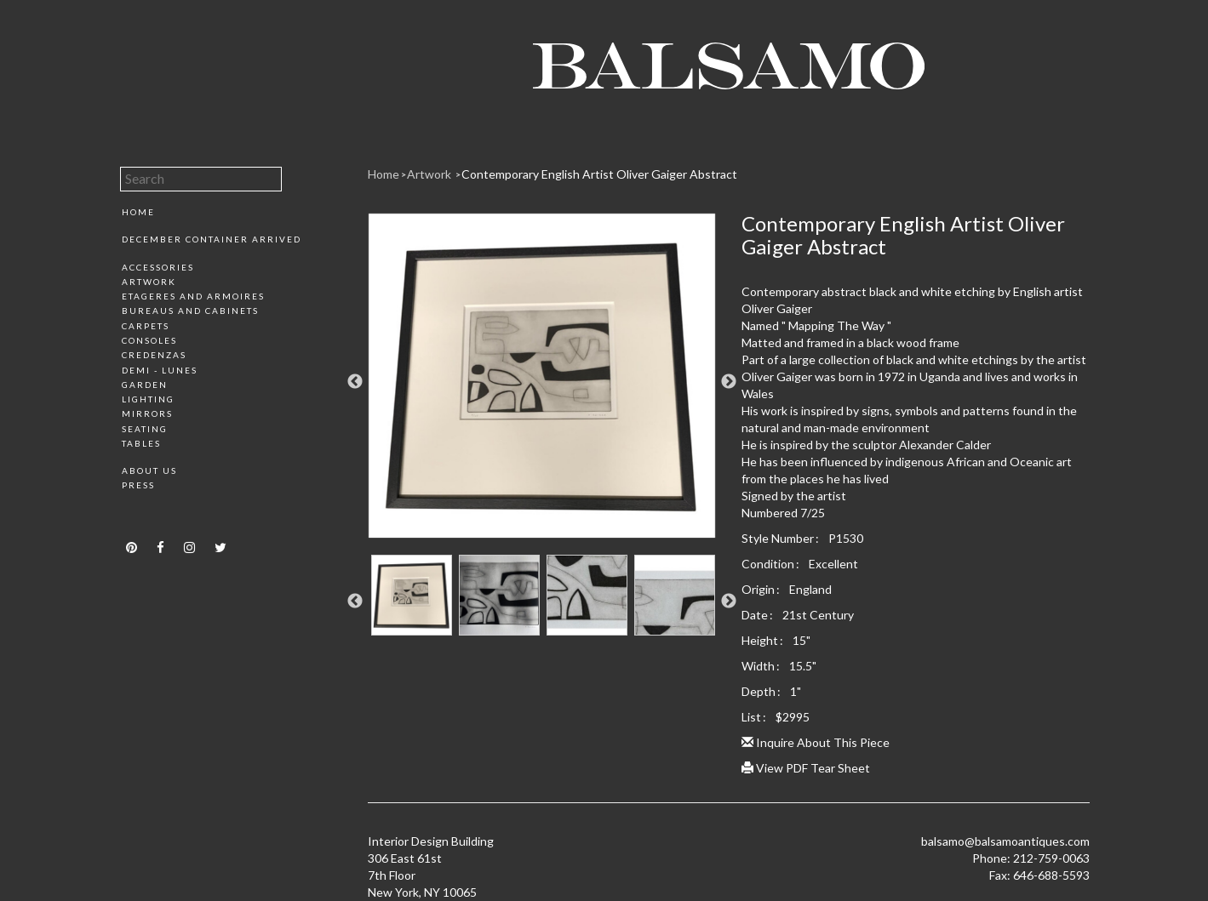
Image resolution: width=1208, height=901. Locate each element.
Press (138, 485)
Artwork (149, 282)
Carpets (145, 326)
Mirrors (147, 413)
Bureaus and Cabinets (190, 310)
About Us (149, 470)
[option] (542, 382)
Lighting (148, 399)
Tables (141, 443)
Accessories (158, 267)
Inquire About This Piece (815, 742)
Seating (145, 429)
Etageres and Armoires (193, 296)
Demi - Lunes (160, 370)
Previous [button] (355, 382)
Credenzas (154, 355)
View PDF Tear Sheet (805, 768)
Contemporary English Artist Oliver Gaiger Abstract (599, 174)
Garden (145, 384)
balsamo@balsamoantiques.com (1005, 841)
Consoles (149, 340)
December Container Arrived (211, 239)
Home (138, 212)
